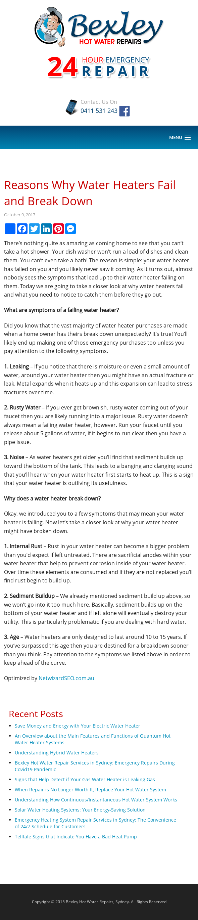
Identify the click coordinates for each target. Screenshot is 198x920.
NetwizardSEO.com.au (66, 678)
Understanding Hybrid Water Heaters (57, 752)
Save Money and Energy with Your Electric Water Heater (77, 725)
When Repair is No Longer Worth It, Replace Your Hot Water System (90, 789)
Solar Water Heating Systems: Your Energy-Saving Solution (80, 809)
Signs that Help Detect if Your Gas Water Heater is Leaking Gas (85, 779)
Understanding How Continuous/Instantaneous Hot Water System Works (96, 799)
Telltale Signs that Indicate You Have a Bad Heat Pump (76, 836)
